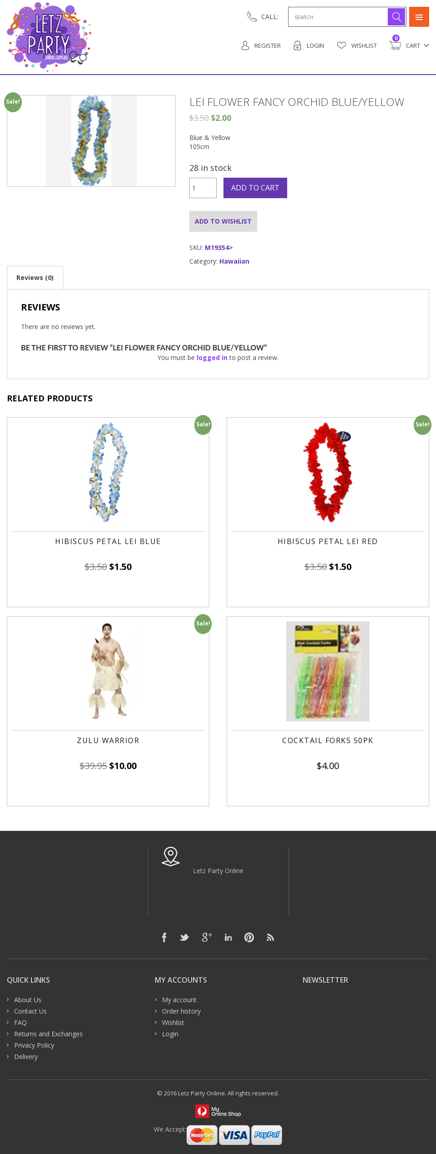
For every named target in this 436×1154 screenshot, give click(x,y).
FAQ (20, 1022)
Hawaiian (234, 261)
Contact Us (30, 1011)
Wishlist (357, 45)
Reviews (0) (35, 277)
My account (179, 999)
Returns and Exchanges (48, 1033)
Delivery (26, 1056)
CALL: (269, 16)
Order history (181, 1011)
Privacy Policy (34, 1045)
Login (309, 45)
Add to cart (255, 188)
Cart (405, 45)
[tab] (35, 277)
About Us (27, 999)
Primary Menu (419, 17)
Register (261, 45)
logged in (212, 357)
